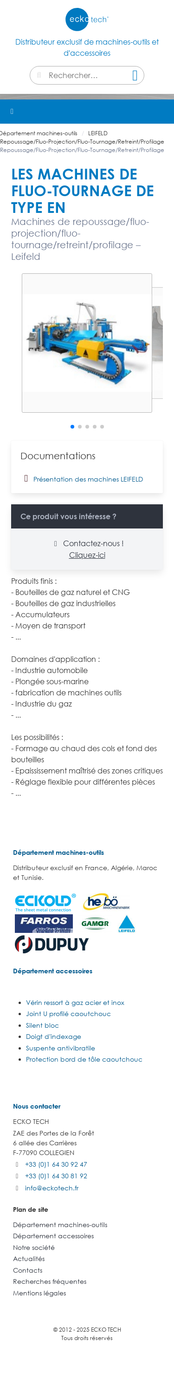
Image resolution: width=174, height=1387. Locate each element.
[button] (162, 111)
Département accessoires (52, 971)
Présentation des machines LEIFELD (81, 478)
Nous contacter (36, 1106)
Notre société (34, 1247)
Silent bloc (42, 1025)
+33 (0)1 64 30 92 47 (56, 1164)
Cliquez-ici (87, 555)
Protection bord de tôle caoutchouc (84, 1059)
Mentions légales (39, 1293)
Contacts (27, 1270)
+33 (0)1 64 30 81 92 (56, 1176)
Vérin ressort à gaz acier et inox (75, 1002)
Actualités (29, 1258)
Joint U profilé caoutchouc (68, 1013)
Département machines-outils (58, 852)
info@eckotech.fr (51, 1188)
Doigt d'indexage (53, 1036)
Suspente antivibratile (60, 1048)
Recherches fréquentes (49, 1281)
